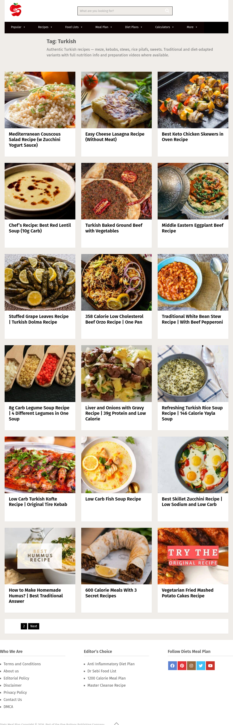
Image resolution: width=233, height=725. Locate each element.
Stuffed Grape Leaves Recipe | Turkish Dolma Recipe (39, 319)
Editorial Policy (16, 678)
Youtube (210, 665)
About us (11, 671)
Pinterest (182, 665)
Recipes (45, 27)
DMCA (8, 706)
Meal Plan (104, 27)
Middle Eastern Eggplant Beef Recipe (192, 227)
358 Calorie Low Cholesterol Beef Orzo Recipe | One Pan (114, 319)
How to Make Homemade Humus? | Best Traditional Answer (36, 595)
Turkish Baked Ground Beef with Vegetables (113, 227)
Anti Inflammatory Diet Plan (111, 664)
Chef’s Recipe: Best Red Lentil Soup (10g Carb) (40, 227)
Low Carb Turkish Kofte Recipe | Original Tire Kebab (38, 501)
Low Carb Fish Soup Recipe (113, 499)
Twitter (200, 665)
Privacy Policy (15, 692)
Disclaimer (13, 685)
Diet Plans (134, 27)
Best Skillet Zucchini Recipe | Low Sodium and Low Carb (192, 501)
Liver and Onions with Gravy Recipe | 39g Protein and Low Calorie (115, 413)
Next (33, 626)
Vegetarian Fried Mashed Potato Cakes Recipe (187, 592)
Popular (18, 27)
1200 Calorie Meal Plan (107, 678)
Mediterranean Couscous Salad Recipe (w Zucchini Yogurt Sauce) (35, 139)
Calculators (164, 27)
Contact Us (13, 699)
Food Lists (74, 27)
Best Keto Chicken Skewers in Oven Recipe (192, 136)
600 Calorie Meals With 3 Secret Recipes (111, 592)
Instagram (191, 665)
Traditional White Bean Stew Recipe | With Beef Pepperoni (192, 319)
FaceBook (172, 665)
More (192, 27)
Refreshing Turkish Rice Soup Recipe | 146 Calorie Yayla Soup (192, 413)
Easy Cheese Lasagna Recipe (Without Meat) (115, 136)
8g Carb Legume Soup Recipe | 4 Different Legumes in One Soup (39, 413)
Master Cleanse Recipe (107, 685)
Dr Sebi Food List (102, 671)
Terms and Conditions (22, 664)
